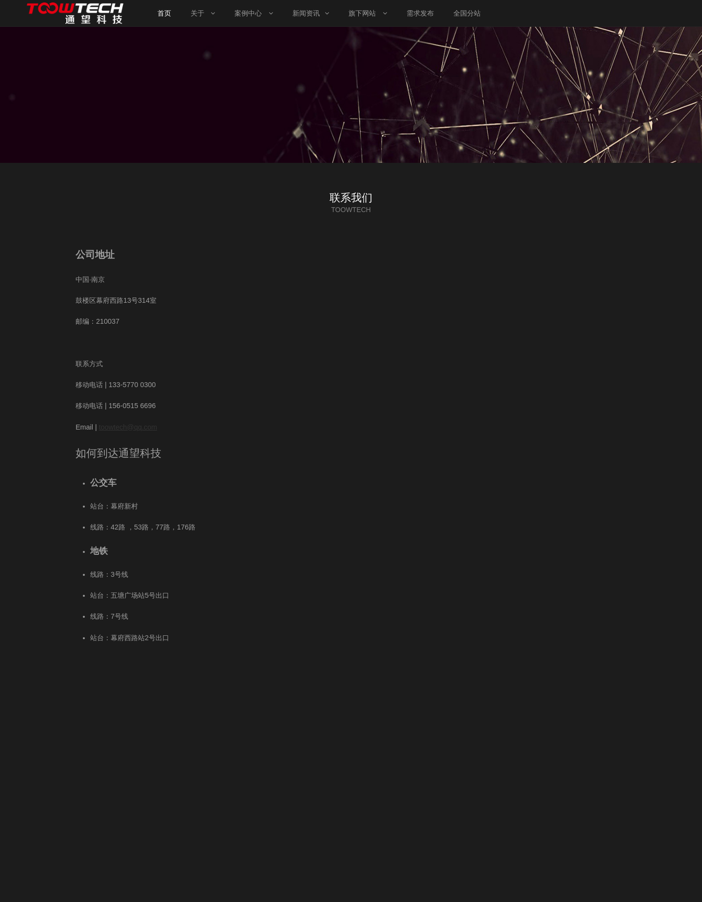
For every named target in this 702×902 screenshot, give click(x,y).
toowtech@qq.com (128, 427)
